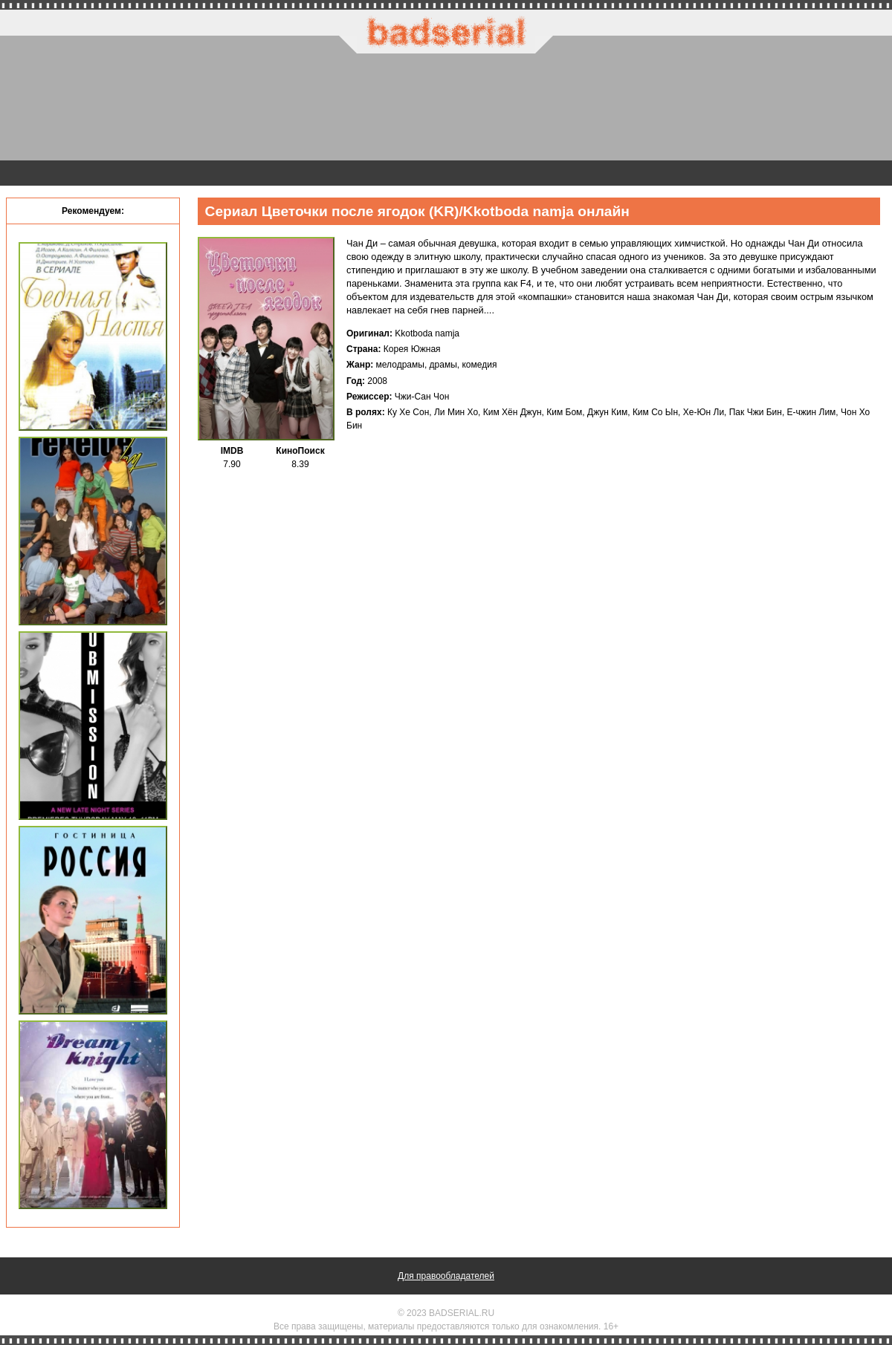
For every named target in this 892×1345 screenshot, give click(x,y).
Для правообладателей (446, 1276)
